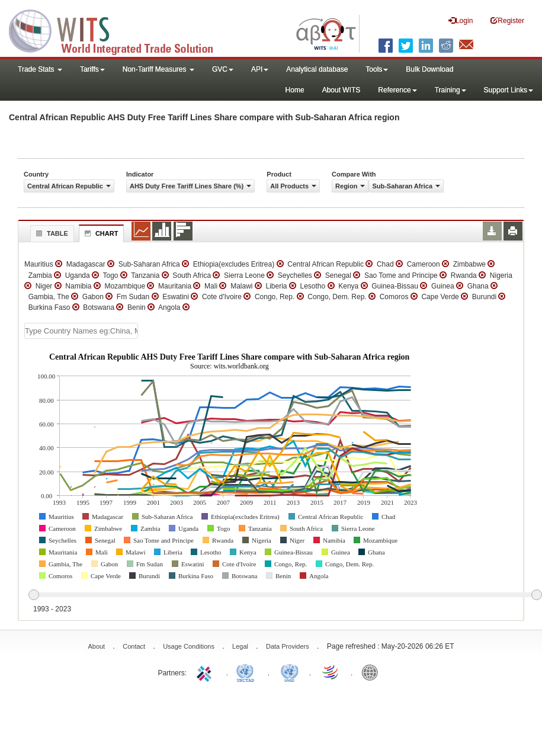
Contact (134, 646)
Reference (397, 90)
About (96, 646)
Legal (240, 646)
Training (450, 90)
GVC (222, 69)
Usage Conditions (188, 646)
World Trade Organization (331, 672)
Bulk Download (429, 69)
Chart (100, 233)
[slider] (285, 595)
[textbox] (81, 331)
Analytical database (317, 69)
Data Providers (287, 646)
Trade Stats (40, 69)
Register (507, 20)
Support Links (508, 90)
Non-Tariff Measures (158, 69)
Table (50, 233)
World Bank (372, 672)
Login (460, 20)
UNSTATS (290, 672)
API (259, 69)
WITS (118, 29)
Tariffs (92, 69)
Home (295, 90)
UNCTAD (247, 672)
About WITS (341, 90)
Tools (376, 69)
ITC (206, 672)
